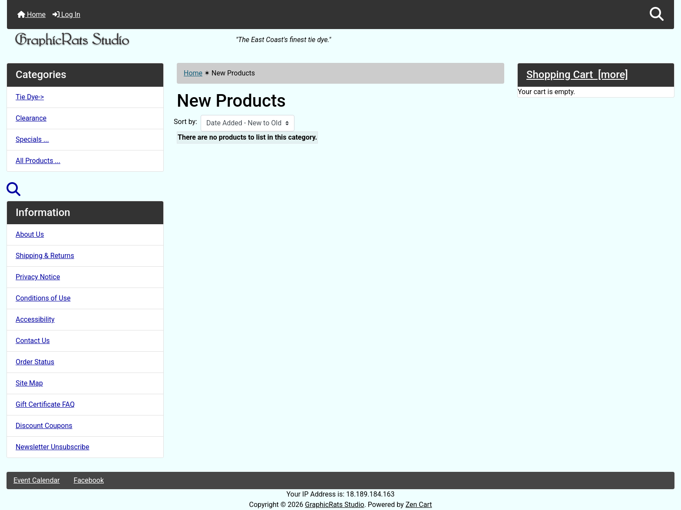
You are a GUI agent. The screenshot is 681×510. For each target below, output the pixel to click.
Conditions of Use (43, 298)
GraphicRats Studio (334, 504)
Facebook (89, 480)
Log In (66, 14)
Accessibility (35, 319)
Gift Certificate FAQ (45, 404)
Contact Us (33, 341)
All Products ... (38, 161)
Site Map (29, 383)
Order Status (35, 362)
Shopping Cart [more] (577, 75)
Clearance (31, 118)
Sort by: (185, 122)
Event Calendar (36, 480)
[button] (656, 14)
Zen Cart (419, 504)
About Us (30, 234)
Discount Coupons (44, 426)
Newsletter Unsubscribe (52, 447)
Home (31, 14)
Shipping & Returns (45, 256)
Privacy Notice (38, 277)
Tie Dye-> (30, 97)
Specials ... (32, 139)
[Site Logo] (118, 40)
